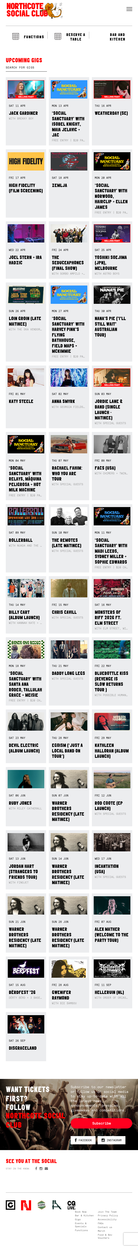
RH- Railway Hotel (57, 1205)
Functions (81, 1230)
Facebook (83, 1140)
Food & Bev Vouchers (105, 1236)
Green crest (41, 1205)
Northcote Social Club (34, 10)
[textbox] (26, 68)
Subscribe (101, 1123)
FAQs (101, 1223)
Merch (101, 1230)
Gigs (78, 1219)
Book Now (81, 1211)
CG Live (71, 1205)
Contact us (105, 1227)
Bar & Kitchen (84, 1215)
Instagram (112, 1140)
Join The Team (107, 1211)
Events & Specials (81, 1225)
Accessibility (107, 1219)
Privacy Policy (108, 1215)
